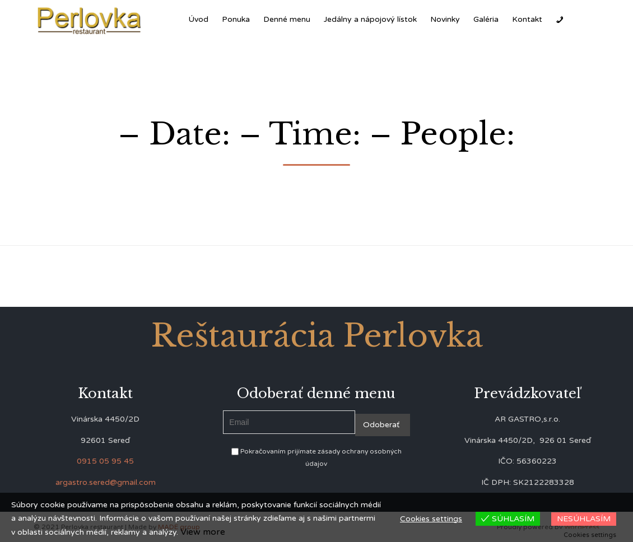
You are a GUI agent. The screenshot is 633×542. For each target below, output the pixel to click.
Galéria (486, 19)
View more (202, 532)
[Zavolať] (559, 19)
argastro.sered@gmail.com (105, 482)
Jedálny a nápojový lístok (370, 19)
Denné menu (286, 19)
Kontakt (527, 19)
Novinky (445, 19)
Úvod (198, 19)
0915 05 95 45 (105, 461)
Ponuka (236, 19)
